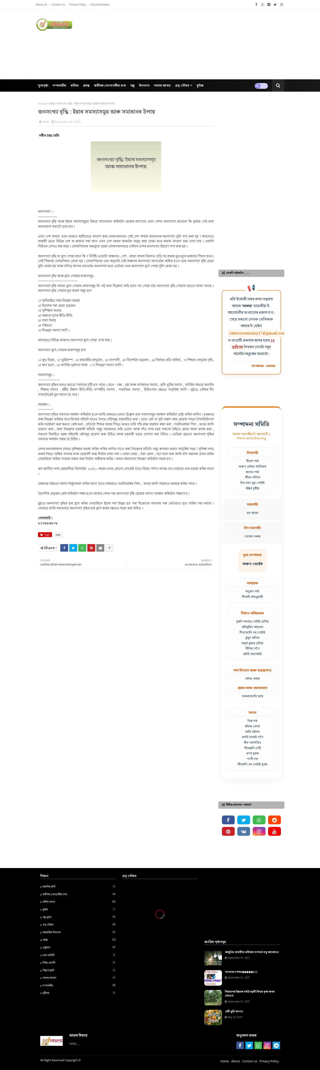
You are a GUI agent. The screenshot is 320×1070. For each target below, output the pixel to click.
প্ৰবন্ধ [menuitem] (86, 85)
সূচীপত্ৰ (79, 993)
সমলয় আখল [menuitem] (162, 85)
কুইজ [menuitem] (200, 85)
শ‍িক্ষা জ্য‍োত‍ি (79, 963)
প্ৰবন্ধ (51, 103)
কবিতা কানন (79, 902)
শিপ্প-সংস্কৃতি (79, 970)
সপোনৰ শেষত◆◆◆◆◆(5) (241, 972)
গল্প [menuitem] (132, 85)
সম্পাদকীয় (79, 985)
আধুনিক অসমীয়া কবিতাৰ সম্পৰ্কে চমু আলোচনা (252, 952)
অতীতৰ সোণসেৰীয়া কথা (79, 894)
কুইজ (79, 909)
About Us (42, 4)
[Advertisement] (204, 44)
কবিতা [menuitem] (75, 85)
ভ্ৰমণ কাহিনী (79, 955)
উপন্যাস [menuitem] (144, 85)
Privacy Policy (78, 4)
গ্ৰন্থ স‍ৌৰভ (79, 924)
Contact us (59, 4)
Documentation (100, 4)
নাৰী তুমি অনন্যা (234, 1012)
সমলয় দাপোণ (79, 978)
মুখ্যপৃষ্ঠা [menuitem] (43, 85)
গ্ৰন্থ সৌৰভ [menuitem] (182, 85)
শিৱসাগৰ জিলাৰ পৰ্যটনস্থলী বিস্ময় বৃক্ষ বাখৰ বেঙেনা (249, 994)
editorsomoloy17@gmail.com (258, 333)
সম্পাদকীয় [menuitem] (59, 85)
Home (42, 103)
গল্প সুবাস (79, 917)
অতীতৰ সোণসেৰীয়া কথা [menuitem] (110, 85)
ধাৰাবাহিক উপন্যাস (79, 932)
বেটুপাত (79, 947)
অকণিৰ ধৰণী (79, 886)
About (235, 1061)
